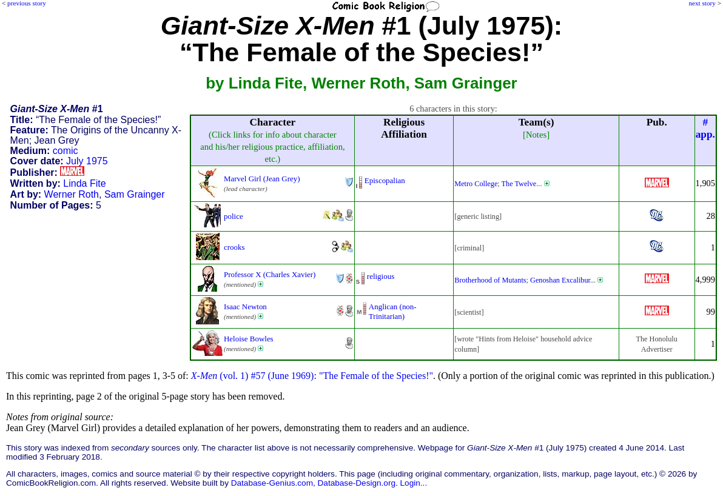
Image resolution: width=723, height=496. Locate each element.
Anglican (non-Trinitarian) (393, 311)
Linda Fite (84, 183)
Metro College (475, 183)
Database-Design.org (356, 483)
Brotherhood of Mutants (490, 280)
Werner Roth (71, 194)
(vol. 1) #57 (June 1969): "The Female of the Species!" (312, 375)
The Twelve (519, 183)
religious (380, 276)
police (233, 216)
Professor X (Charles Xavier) (269, 274)
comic (65, 151)
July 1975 (87, 161)
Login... (414, 483)
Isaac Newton (245, 306)
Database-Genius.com (272, 483)
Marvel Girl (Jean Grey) (262, 178)
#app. (705, 128)
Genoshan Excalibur (560, 280)
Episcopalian (385, 180)
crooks (234, 247)
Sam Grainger (134, 194)
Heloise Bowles (249, 338)
